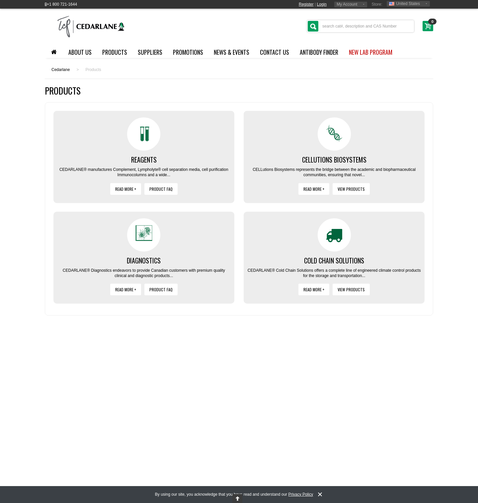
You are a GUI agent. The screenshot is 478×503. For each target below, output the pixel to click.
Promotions (188, 52)
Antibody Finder (319, 52)
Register (306, 4)
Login (322, 4)
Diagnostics (144, 260)
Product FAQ (161, 189)
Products (114, 52)
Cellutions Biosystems (334, 160)
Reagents (144, 160)
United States (404, 3)
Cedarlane (60, 69)
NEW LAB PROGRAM (370, 52)
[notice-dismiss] (320, 494)
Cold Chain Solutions (334, 260)
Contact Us (274, 52)
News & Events (231, 52)
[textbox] (360, 26)
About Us (80, 52)
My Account (347, 4)
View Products (351, 189)
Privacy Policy (300, 494)
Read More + (125, 189)
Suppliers (150, 52)
